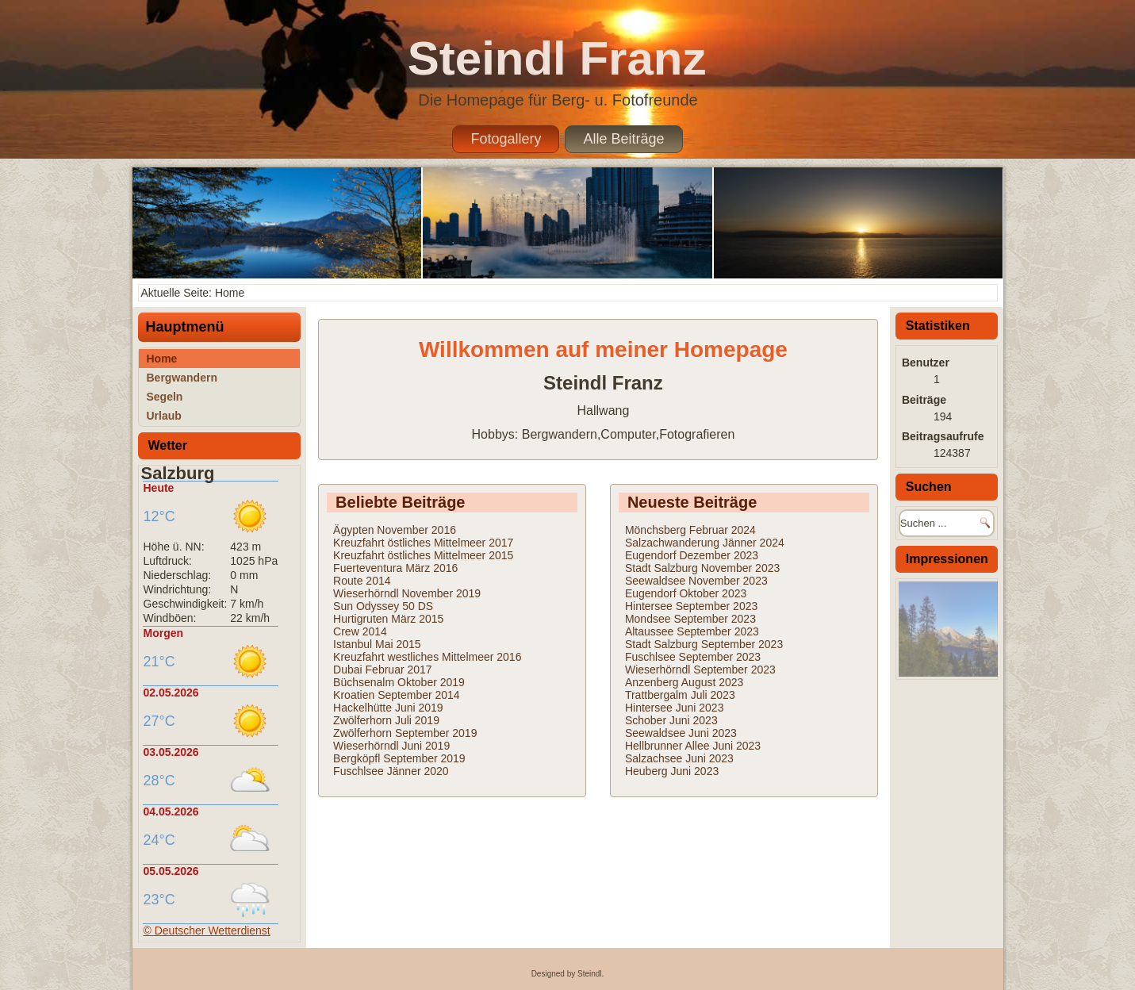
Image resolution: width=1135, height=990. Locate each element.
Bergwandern (182, 377)
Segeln (165, 396)
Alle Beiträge (623, 139)
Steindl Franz (557, 58)
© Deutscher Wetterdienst (207, 930)
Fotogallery (505, 139)
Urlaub (164, 415)
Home (162, 358)
